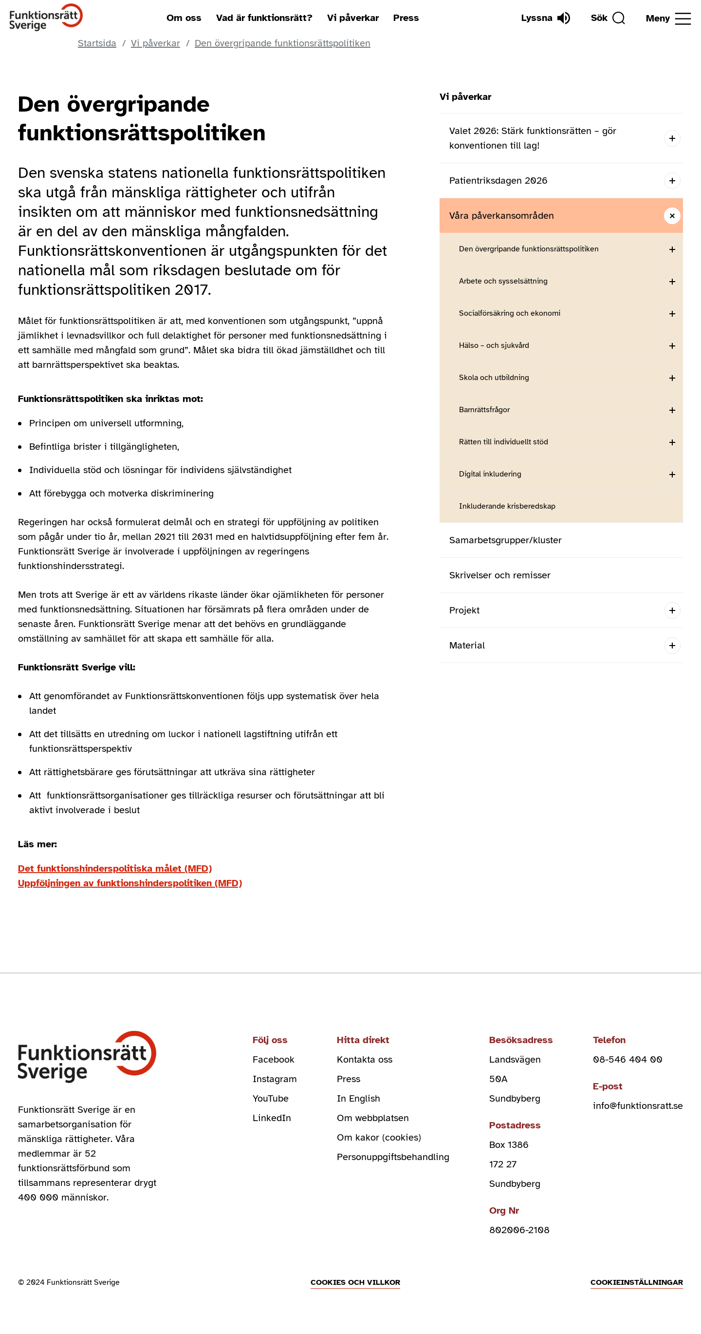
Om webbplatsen (373, 1118)
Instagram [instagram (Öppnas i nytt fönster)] (275, 1079)
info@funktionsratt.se (638, 1106)
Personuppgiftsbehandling (393, 1157)
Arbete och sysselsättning (503, 281)
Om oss (184, 18)
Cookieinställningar (636, 1282)
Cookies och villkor (355, 1282)
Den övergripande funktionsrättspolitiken (529, 249)
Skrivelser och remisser (500, 575)
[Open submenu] (672, 138)
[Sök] (608, 18)
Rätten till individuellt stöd (503, 442)
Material (467, 645)
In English (358, 1098)
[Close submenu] (672, 215)
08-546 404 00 (628, 1059)
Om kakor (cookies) (379, 1137)
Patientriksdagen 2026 (498, 180)
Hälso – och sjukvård (494, 345)
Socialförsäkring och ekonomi (509, 313)
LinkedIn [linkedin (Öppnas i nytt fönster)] (272, 1118)
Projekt (464, 610)
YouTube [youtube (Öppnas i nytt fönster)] (271, 1098)
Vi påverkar (353, 18)
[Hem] (46, 17)
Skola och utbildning (494, 377)
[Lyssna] (545, 18)
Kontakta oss (364, 1059)
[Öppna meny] (668, 19)
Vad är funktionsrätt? (264, 18)
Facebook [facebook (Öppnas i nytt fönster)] (274, 1059)
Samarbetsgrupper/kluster (505, 540)
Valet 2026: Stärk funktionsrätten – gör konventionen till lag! (532, 138)
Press (406, 18)
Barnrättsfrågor (484, 410)
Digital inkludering (490, 474)
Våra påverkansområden (501, 216)
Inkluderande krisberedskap (507, 506)
